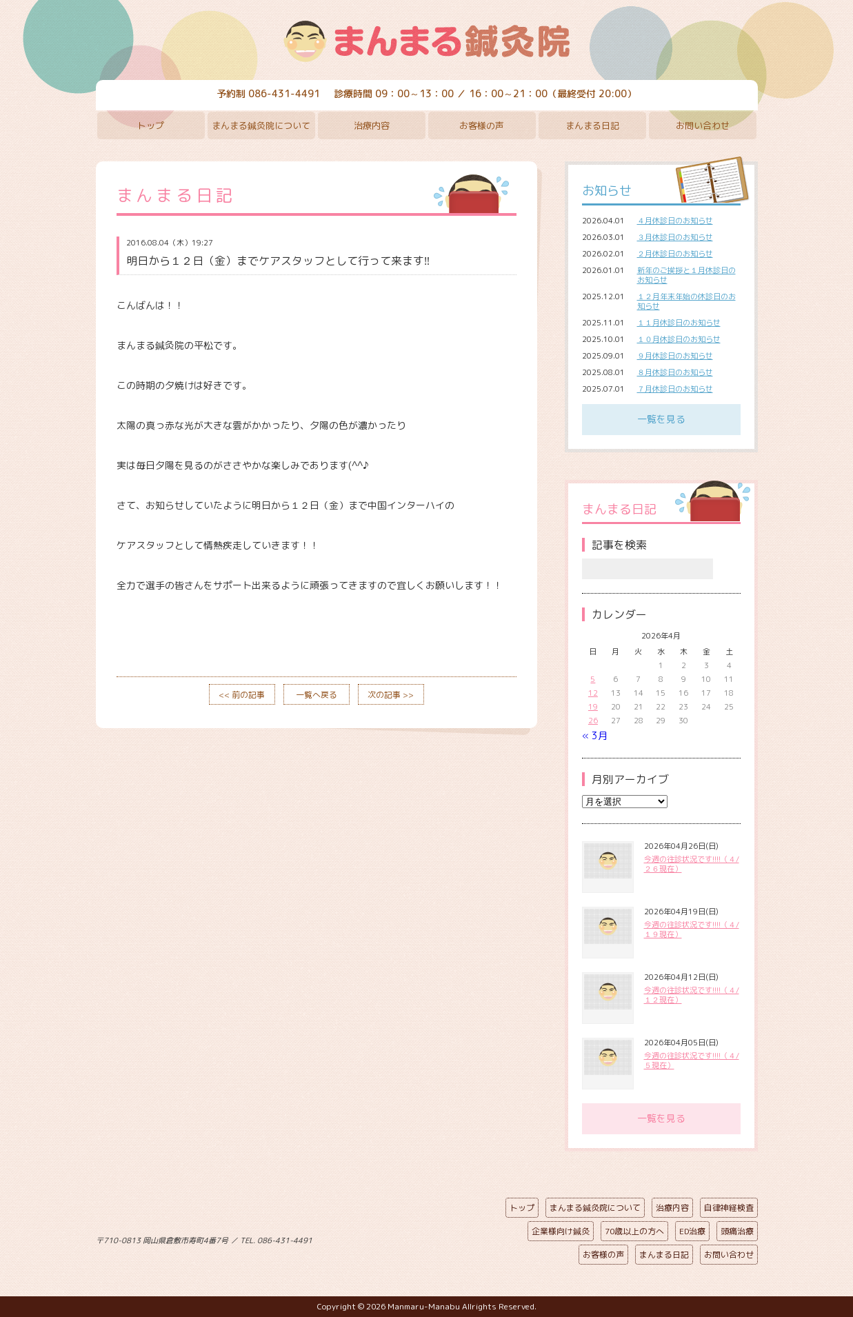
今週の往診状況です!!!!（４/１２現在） (691, 995)
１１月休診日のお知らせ (679, 322)
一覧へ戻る (316, 695)
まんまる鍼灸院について (261, 125)
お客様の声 (481, 125)
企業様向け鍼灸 (561, 1231)
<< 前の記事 (242, 695)
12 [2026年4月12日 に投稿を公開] (593, 692)
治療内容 (372, 125)
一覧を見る (661, 418)
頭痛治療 (737, 1231)
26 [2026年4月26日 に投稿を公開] (593, 720)
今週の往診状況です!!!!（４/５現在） (691, 1060)
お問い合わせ (703, 125)
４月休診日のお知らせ (675, 220)
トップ (150, 125)
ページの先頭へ (416, 1238)
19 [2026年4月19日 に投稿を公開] (593, 706)
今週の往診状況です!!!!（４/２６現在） (691, 864)
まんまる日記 (592, 125)
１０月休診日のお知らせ (679, 339)
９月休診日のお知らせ (675, 355)
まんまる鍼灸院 (427, 41)
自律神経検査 (729, 1208)
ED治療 (692, 1231)
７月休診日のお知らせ (675, 388)
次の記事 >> (391, 695)
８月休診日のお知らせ (675, 372)
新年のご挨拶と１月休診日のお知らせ (686, 275)
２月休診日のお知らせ (675, 253)
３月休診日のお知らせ (675, 237)
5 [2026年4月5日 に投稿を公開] (592, 679)
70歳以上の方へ (634, 1231)
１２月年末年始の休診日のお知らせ (686, 301)
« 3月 (595, 735)
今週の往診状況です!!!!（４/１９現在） (691, 929)
